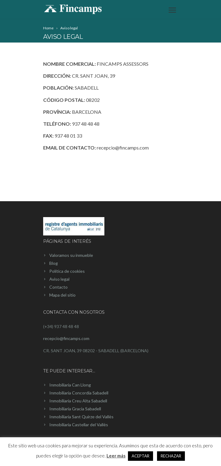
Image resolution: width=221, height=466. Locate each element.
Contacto (58, 287)
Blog (53, 263)
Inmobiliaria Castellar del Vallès (78, 424)
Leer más (116, 455)
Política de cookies (67, 271)
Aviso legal (59, 279)
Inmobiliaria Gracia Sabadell (75, 408)
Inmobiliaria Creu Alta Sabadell (78, 400)
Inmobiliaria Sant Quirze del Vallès (81, 416)
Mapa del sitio (62, 295)
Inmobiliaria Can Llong (70, 384)
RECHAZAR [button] (171, 455)
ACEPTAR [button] (140, 455)
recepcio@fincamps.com (66, 338)
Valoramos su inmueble (71, 255)
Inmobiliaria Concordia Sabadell (78, 392)
